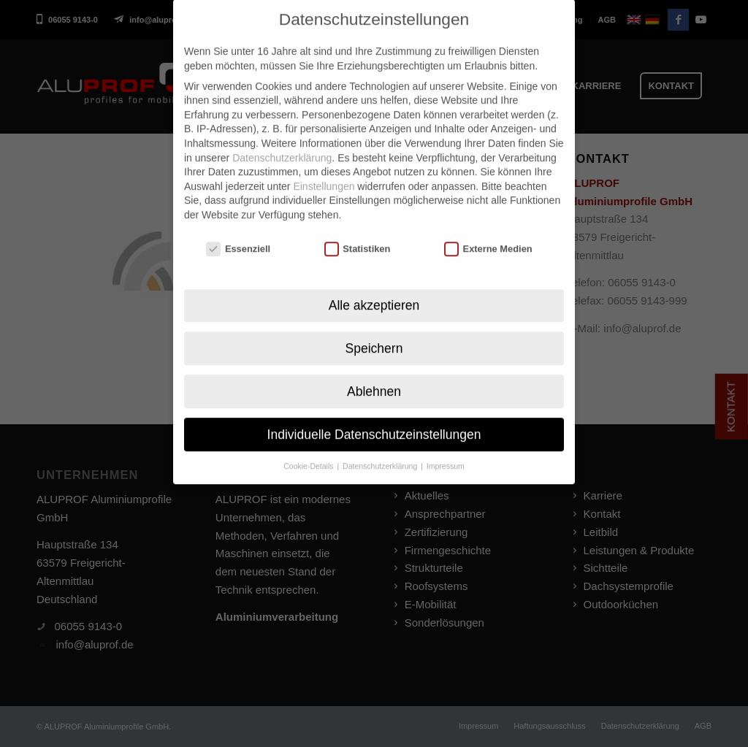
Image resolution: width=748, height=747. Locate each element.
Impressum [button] (446, 444)
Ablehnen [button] (374, 369)
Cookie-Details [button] (309, 444)
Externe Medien (488, 227)
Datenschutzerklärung (282, 136)
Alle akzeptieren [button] (374, 283)
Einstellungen (323, 165)
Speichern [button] (374, 326)
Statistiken (357, 227)
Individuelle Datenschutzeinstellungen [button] (374, 412)
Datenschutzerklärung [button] (381, 444)
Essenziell (238, 227)
